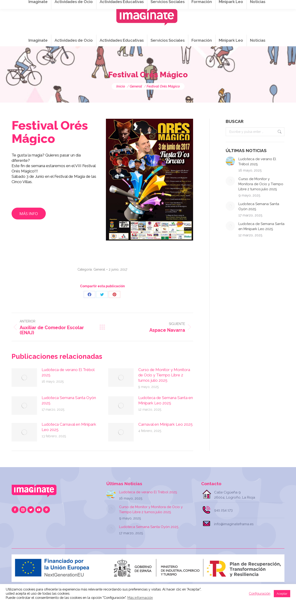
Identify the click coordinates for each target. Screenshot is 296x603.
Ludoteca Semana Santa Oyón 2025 (69, 400)
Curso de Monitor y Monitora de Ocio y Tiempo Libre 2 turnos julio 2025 (164, 375)
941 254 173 (92, 5)
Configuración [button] (259, 593)
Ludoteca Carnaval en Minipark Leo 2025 (69, 427)
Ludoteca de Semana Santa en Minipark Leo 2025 (165, 400)
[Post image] (24, 377)
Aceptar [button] (282, 593)
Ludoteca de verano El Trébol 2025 (68, 372)
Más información (140, 598)
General (99, 269)
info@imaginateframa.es (132, 5)
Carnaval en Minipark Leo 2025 (165, 424)
